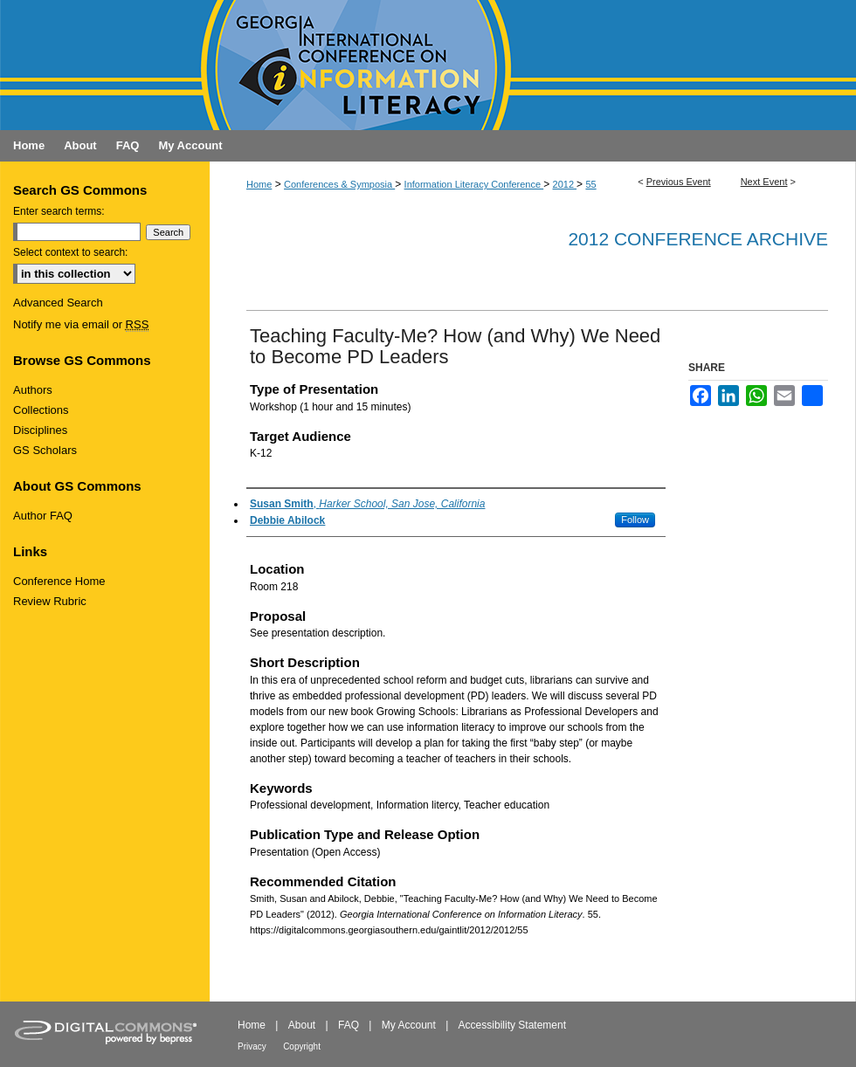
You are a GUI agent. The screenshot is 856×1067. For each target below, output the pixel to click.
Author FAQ (42, 515)
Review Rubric (49, 601)
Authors (32, 389)
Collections (41, 409)
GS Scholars (45, 450)
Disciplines (40, 430)
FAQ (348, 1025)
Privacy (252, 1046)
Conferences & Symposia (339, 184)
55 (590, 184)
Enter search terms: (59, 211)
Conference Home (59, 581)
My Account (409, 1025)
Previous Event (678, 181)
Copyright (302, 1046)
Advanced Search (58, 302)
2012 (565, 184)
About (301, 1025)
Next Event (764, 181)
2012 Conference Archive (698, 239)
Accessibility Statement (512, 1025)
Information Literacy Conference (474, 184)
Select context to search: (70, 252)
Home (259, 184)
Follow (635, 519)
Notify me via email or (80, 324)
